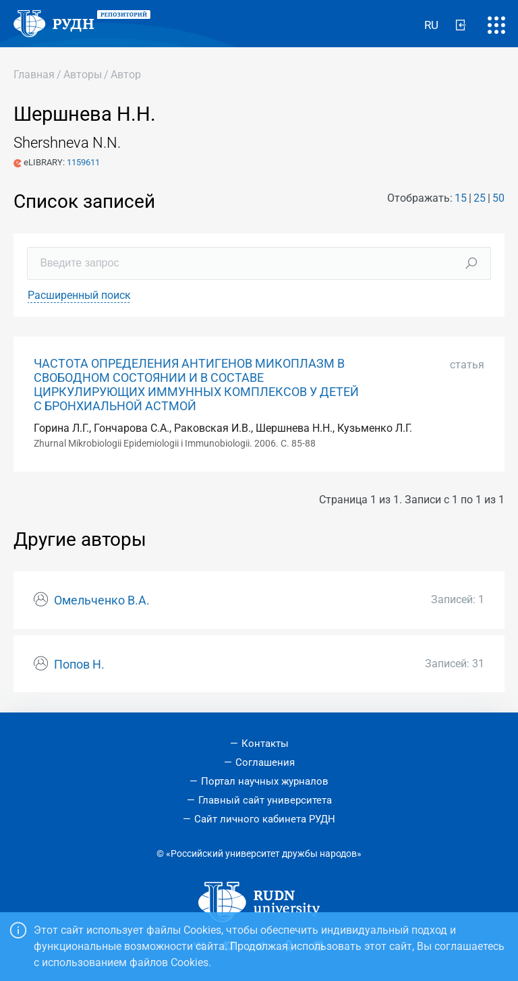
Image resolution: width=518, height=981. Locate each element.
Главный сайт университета (265, 800)
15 (461, 198)
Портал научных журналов (264, 781)
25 (479, 198)
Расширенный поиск (79, 295)
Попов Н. (79, 664)
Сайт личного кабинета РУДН (264, 819)
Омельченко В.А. (102, 600)
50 (498, 198)
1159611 (83, 162)
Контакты (265, 743)
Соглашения (265, 762)
